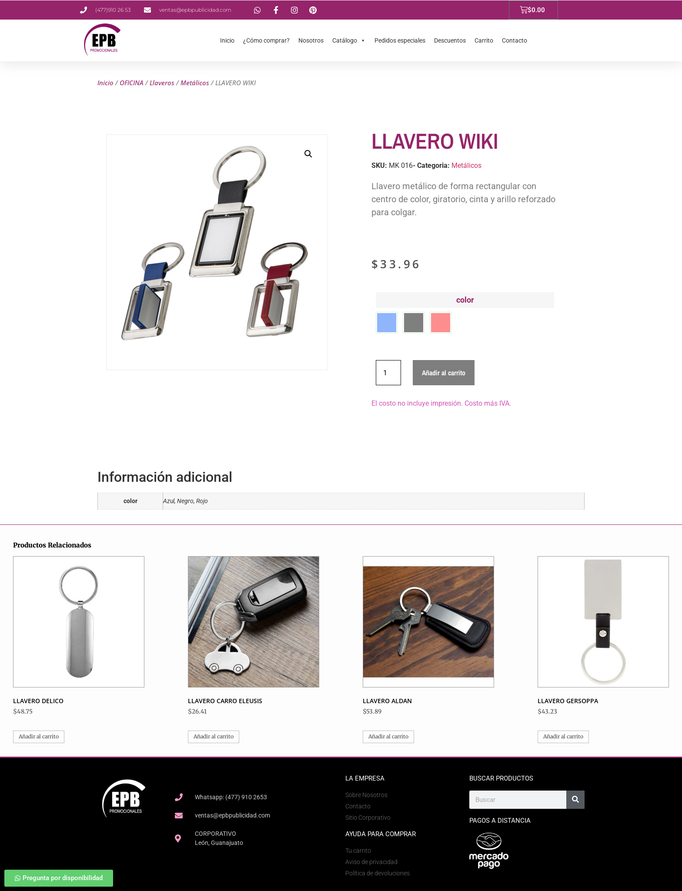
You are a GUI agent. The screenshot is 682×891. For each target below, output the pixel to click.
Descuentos (450, 40)
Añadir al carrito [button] (39, 736)
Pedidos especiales (399, 40)
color (465, 300)
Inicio (227, 40)
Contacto (514, 40)
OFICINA (132, 82)
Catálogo (349, 40)
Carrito (484, 40)
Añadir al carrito (443, 372)
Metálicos (195, 82)
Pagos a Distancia (500, 820)
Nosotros (311, 40)
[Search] (575, 800)
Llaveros (162, 82)
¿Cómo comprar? (266, 40)
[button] (308, 154)
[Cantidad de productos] (388, 372)
